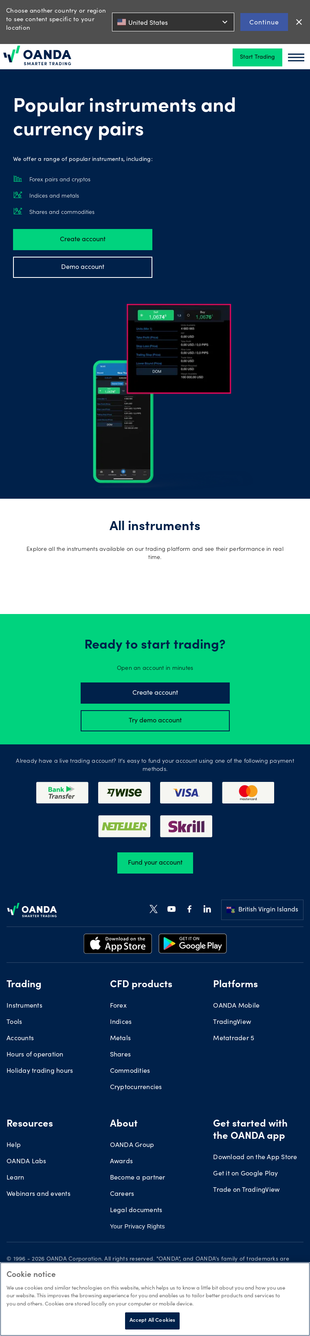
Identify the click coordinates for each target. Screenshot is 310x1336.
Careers (122, 1194)
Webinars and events (38, 1194)
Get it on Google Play (245, 1174)
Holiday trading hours (40, 1071)
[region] (155, 1299)
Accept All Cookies (152, 1320)
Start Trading (257, 57)
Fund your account (155, 863)
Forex (118, 1006)
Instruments (24, 1006)
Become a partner (137, 1178)
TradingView (232, 1022)
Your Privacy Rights (137, 1226)
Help (14, 1145)
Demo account (82, 267)
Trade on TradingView (246, 1190)
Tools (14, 1022)
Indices (121, 1022)
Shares (120, 1055)
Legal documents (136, 1210)
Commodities (130, 1071)
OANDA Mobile (236, 1006)
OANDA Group (132, 1145)
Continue (264, 22)
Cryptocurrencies (136, 1087)
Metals (120, 1038)
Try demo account (155, 721)
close (299, 22)
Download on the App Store (255, 1157)
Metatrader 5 (233, 1038)
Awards (121, 1161)
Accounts (20, 1038)
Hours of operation (35, 1055)
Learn (15, 1178)
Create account (83, 239)
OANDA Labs (26, 1161)
